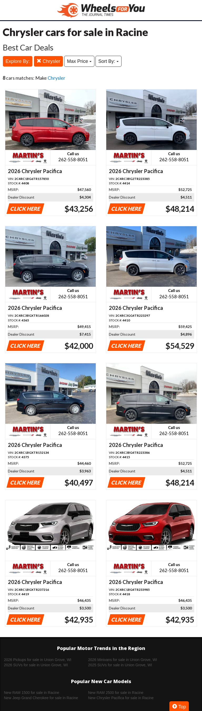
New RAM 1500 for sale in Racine (31, 692)
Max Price (79, 61)
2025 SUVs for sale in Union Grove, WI (120, 665)
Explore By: (18, 61)
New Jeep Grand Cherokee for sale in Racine (41, 698)
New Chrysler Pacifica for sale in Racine (121, 698)
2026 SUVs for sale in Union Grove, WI (36, 665)
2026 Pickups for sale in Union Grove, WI (37, 660)
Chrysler (48, 61)
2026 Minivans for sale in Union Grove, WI (122, 660)
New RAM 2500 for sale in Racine (115, 692)
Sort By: (108, 61)
